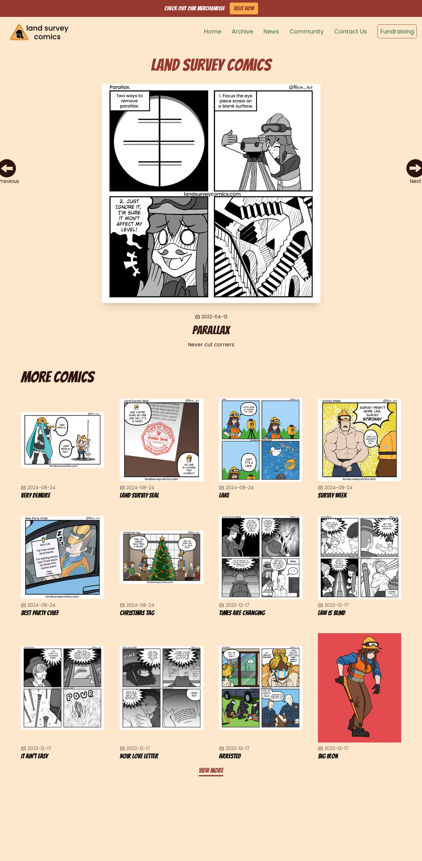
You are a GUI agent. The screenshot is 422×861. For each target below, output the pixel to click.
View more (211, 770)
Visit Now (244, 8)
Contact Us (350, 31)
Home (212, 31)
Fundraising (397, 31)
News (271, 31)
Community (307, 31)
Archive (242, 31)
